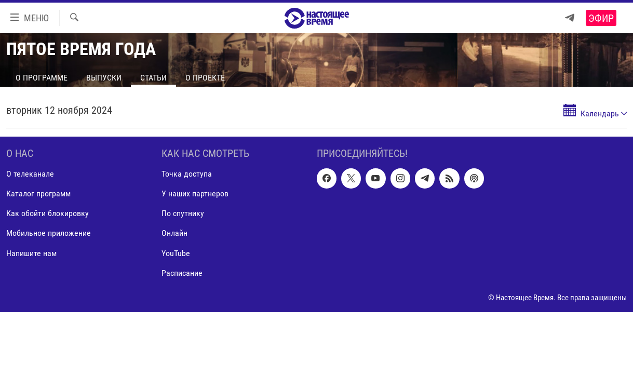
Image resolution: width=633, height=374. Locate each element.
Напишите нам (31, 253)
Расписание (182, 273)
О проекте (205, 78)
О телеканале (30, 174)
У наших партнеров (194, 193)
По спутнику (182, 213)
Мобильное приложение (48, 233)
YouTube (175, 253)
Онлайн (174, 233)
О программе (42, 78)
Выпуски (104, 78)
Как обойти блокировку (47, 213)
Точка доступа (186, 174)
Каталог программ (38, 193)
